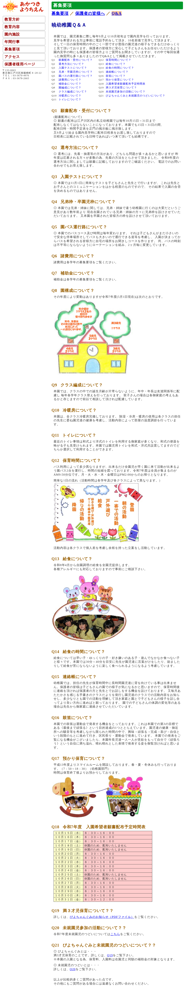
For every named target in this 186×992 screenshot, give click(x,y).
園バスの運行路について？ (76, 75)
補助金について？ (70, 83)
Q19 (110, 955)
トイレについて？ (70, 99)
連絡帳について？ (117, 71)
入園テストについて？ (73, 67)
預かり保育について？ (120, 79)
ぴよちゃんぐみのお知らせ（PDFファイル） (102, 917)
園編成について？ (70, 87)
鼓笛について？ (116, 75)
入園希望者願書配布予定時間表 (125, 83)
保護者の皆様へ (90, 13)
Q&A (117, 13)
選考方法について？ (71, 64)
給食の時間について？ (120, 67)
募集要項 (60, 13)
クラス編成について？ (73, 91)
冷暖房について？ (70, 95)
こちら (115, 934)
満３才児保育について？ (121, 87)
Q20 (73, 969)
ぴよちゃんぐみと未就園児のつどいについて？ (135, 95)
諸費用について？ (70, 79)
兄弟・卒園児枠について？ (76, 71)
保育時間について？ (118, 60)
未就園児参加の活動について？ (125, 91)
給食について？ (116, 64)
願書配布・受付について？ (76, 60)
